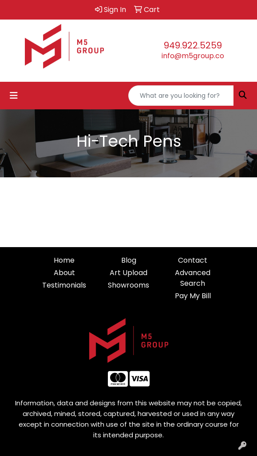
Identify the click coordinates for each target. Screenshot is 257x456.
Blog (128, 260)
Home (64, 260)
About (64, 273)
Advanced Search (192, 278)
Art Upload (128, 273)
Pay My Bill (193, 296)
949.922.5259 (193, 45)
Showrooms (128, 285)
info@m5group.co (193, 56)
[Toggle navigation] (13, 95)
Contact (192, 260)
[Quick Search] (181, 95)
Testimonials (64, 285)
